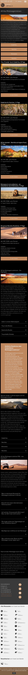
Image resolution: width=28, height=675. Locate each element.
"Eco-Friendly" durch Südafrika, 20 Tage (13, 62)
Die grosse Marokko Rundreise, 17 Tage (13, 226)
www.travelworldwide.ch (6, 595)
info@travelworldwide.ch (6, 593)
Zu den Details (18, 95)
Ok (14, 673)
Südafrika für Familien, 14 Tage (10, 102)
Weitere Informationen (21, 670)
